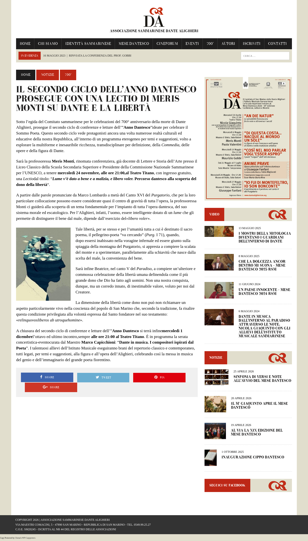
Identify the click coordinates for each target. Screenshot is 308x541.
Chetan (18, 538)
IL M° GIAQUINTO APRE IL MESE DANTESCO (259, 406)
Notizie (46, 75)
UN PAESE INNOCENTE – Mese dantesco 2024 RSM (264, 292)
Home (24, 43)
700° (209, 43)
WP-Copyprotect (28, 538)
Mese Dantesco (133, 43)
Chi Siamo (47, 43)
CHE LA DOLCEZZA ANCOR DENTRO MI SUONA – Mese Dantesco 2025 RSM (262, 266)
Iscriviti (251, 43)
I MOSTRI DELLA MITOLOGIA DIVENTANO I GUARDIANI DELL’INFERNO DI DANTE (265, 238)
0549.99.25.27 (142, 525)
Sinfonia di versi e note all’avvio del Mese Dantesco (262, 379)
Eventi (191, 43)
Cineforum (166, 43)
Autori (227, 43)
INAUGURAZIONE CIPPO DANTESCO (253, 457)
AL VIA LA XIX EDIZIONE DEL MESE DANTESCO (257, 433)
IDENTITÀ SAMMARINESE (87, 43)
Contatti (276, 43)
